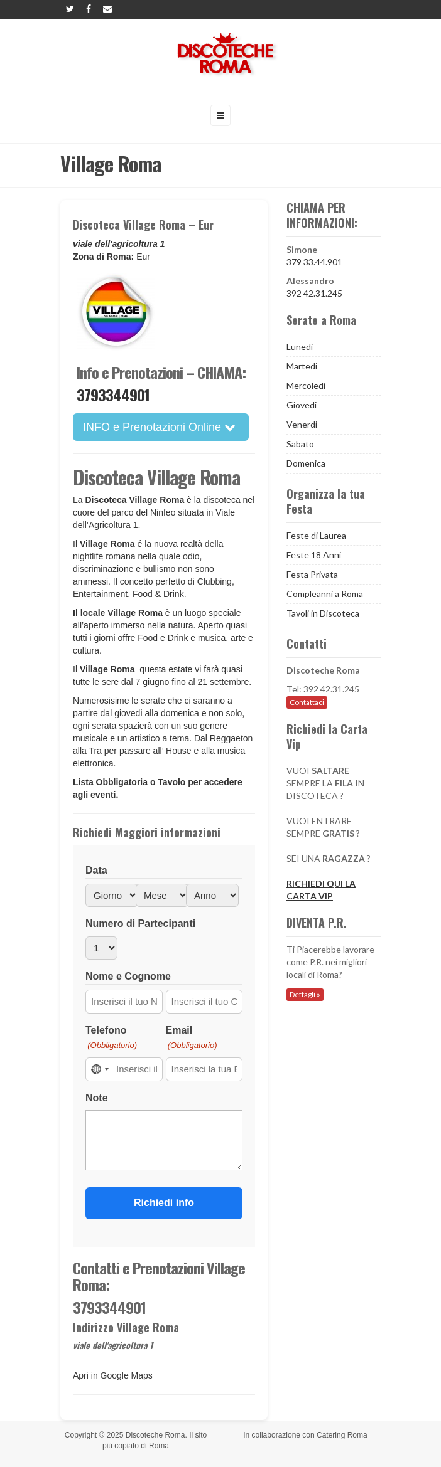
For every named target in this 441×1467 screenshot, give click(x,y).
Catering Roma (342, 1435)
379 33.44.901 (314, 262)
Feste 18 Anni (313, 554)
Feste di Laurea (316, 535)
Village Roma (109, 669)
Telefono (111, 1038)
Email (191, 1038)
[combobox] (99, 1069)
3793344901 (113, 394)
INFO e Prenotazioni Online (159, 427)
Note (96, 1098)
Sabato (300, 443)
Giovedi (301, 405)
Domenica (305, 463)
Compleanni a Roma (324, 593)
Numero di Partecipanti (140, 923)
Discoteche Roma (155, 1435)
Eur (143, 257)
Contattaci (307, 702)
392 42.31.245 (314, 293)
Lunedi (299, 346)
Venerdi (301, 424)
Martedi (301, 366)
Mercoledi (305, 385)
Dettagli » (305, 994)
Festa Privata (312, 574)
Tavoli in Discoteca (322, 613)
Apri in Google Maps (113, 1375)
